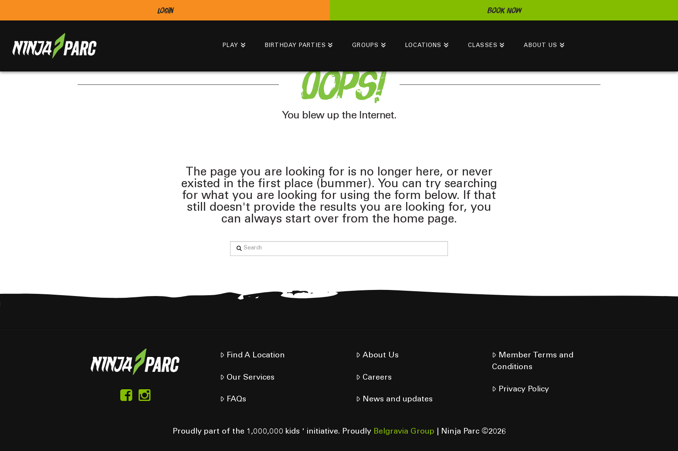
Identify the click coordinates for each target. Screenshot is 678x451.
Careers (373, 378)
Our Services (247, 378)
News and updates (394, 399)
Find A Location (252, 355)
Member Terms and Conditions (532, 361)
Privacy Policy (520, 389)
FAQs (233, 399)
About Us (377, 355)
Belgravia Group (403, 432)
